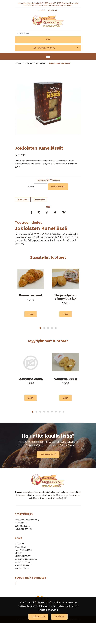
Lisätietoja (38, 616)
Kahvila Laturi (23, 550)
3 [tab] (48, 328)
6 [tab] (52, 411)
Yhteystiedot (23, 556)
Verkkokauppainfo (26, 559)
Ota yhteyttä (48, 454)
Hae (48, 39)
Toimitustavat (23, 562)
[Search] (48, 33)
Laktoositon (23, 199)
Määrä (31, 186)
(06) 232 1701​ (25, 529)
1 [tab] (40, 328)
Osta (30, 314)
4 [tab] (52, 328)
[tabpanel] (30, 293)
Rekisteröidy (52, 10)
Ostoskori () (44, 48)
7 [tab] (55, 411)
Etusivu (19, 543)
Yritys (18, 553)
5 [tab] (55, 328)
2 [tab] (44, 328)
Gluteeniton (39, 199)
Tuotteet (20, 546)
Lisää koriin (58, 186)
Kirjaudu (42, 10)
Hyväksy (59, 616)
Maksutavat (22, 568)
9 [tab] (63, 411)
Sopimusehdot (23, 565)
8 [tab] (59, 411)
